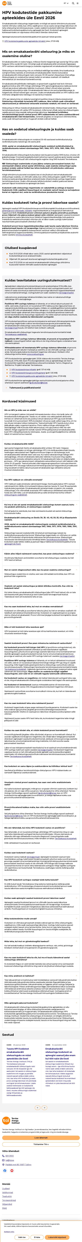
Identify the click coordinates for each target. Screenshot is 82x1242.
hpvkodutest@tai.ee (47, 793)
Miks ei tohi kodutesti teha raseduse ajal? (24, 627)
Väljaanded (7, 1204)
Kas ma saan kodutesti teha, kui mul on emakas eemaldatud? (33, 607)
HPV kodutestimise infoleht (23, 370)
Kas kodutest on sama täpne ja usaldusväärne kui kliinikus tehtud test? (38, 766)
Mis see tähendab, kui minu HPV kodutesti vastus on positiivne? (34, 828)
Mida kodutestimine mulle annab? (20, 919)
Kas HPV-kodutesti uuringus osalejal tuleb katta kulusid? (31, 880)
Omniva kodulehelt (24, 235)
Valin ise (22, 1237)
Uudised (6, 1189)
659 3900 (10, 1156)
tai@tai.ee (10, 1160)
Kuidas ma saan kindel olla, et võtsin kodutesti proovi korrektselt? (36, 730)
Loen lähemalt (41, 1138)
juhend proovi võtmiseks (13, 211)
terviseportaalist (66, 293)
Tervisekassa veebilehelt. (16, 334)
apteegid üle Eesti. (12, 544)
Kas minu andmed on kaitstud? (19, 976)
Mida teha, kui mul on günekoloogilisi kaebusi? (26, 941)
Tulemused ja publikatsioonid (25, 388)
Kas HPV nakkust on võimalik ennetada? (23, 480)
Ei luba (37, 1237)
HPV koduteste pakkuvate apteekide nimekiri (25, 41)
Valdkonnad (7, 1193)
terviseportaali (11, 328)
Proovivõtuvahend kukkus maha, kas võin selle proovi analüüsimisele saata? (37, 808)
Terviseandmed (9, 1200)
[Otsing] (73, 3)
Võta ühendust (10, 1151)
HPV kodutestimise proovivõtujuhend (28, 373)
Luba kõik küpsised (57, 1237)
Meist (4, 1208)
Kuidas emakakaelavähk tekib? (19, 444)
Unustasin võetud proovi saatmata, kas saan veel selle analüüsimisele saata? (37, 783)
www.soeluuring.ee (35, 354)
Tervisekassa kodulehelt (57, 540)
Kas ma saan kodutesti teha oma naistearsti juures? (29, 703)
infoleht (28, 211)
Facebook (4, 1170)
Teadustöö (7, 1196)
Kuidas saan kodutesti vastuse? (19, 853)
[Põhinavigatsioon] (77, 3)
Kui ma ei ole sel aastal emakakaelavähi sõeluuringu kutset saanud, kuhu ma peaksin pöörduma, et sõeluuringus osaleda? (39, 506)
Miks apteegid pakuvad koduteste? (21, 1003)
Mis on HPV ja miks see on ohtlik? (20, 410)
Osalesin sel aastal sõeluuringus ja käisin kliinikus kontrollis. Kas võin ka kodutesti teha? (38, 587)
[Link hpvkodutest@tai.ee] (38, 383)
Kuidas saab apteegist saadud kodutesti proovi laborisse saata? (34, 898)
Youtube (12, 1170)
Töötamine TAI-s (41, 1144)
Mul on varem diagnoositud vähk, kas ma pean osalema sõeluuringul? (37, 570)
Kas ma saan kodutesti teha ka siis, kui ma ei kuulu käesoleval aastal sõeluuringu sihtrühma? (37, 959)
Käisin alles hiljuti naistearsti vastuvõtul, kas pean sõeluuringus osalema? (39, 554)
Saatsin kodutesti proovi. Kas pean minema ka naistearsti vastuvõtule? (38, 643)
